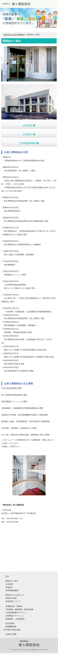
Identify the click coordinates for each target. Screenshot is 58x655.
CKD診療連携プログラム (15, 613)
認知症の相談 (11, 598)
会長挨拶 (29, 125)
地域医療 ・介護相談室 (15, 619)
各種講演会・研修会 (13, 606)
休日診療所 (9, 623)
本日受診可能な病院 (11, 630)
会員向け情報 (9, 634)
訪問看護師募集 (29, 143)
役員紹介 (29, 134)
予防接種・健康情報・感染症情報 (19, 609)
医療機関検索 (9, 626)
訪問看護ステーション (14, 616)
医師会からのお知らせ (13, 595)
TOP (6, 576)
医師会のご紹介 (10, 581)
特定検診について (12, 601)
